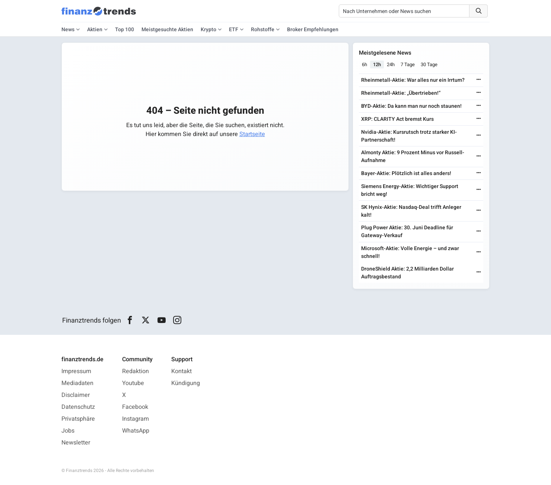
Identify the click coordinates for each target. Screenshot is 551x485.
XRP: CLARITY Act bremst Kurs (397, 119)
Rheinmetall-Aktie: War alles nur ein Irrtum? (413, 80)
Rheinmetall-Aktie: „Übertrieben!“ (400, 93)
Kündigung (185, 383)
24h (391, 64)
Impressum (76, 371)
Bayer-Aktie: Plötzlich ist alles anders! (406, 173)
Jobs (67, 430)
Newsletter (75, 442)
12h (377, 64)
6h (364, 64)
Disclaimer (75, 395)
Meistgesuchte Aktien (167, 29)
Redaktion (135, 371)
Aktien (94, 29)
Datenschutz (78, 406)
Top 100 (124, 29)
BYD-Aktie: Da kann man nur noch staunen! (411, 106)
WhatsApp (135, 430)
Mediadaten (77, 383)
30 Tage (429, 64)
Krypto (208, 29)
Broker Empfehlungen (312, 29)
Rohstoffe (262, 29)
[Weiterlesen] (479, 80)
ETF (233, 29)
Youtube (133, 383)
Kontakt (181, 371)
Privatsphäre (78, 418)
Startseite (252, 134)
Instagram (135, 418)
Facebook (135, 406)
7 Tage (408, 64)
